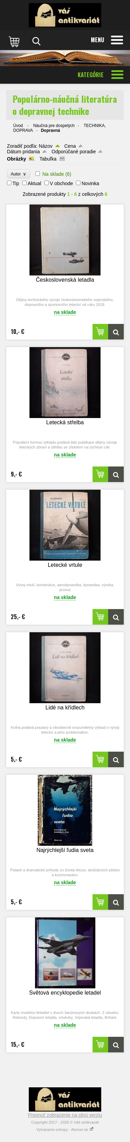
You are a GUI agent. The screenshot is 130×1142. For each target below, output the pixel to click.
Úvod (18, 125)
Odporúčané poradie (74, 151)
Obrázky (16, 159)
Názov (46, 146)
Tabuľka (48, 159)
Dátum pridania (23, 151)
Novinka (90, 183)
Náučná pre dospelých (54, 125)
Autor (18, 173)
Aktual (34, 183)
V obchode (61, 183)
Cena (70, 146)
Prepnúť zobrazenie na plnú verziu (65, 1115)
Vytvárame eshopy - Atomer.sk (65, 1129)
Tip (15, 183)
